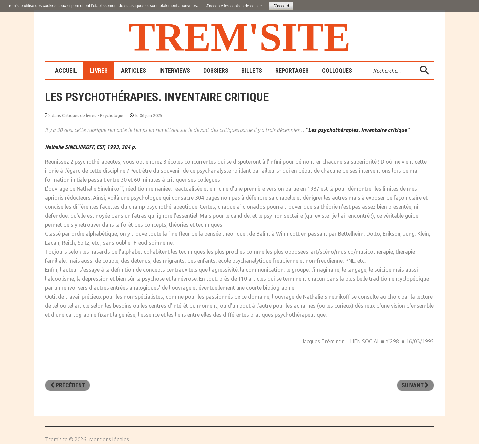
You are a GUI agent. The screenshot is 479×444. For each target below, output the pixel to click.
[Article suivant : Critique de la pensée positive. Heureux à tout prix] (415, 385)
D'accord (281, 6)
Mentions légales (109, 439)
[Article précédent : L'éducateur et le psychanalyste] (67, 385)
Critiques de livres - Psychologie (92, 115)
